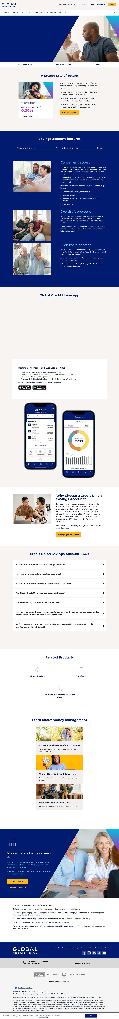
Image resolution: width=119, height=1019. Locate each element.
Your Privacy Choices (25, 988)
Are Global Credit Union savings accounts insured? (60, 593)
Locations (67, 4)
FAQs (98, 65)
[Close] (116, 1016)
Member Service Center (75, 997)
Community (73, 948)
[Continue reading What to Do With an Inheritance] (59, 797)
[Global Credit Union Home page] (25, 951)
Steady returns (25, 65)
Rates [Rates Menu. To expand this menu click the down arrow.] (59, 4)
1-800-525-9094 (34, 963)
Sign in (112, 4)
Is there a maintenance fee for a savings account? (60, 564)
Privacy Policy (54, 982)
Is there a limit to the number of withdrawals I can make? (60, 583)
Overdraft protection (67, 148)
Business (68, 12)
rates (63, 909)
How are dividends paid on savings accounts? (60, 574)
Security (66, 982)
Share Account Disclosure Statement (62, 926)
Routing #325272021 (83, 963)
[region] (59, 1015)
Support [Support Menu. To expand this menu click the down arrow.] (77, 4)
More (99, 148)
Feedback (102, 948)
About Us (56, 948)
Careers (84, 948)
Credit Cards (22, 12)
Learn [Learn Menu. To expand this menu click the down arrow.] (84, 4)
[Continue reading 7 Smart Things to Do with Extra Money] (59, 769)
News (64, 948)
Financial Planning (56, 12)
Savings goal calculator (68, 535)
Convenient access (26, 148)
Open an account (69, 112)
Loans (13, 12)
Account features (64, 65)
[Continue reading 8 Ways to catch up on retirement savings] (59, 741)
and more (72, 379)
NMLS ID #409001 (76, 1003)
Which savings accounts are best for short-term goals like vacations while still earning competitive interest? (60, 625)
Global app (34, 383)
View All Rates (27, 116)
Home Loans (33, 12)
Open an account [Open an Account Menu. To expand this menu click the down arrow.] (96, 4)
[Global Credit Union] (9, 5)
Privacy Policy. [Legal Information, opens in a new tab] (43, 1017)
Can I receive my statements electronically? (60, 602)
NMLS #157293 (69, 1005)
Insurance (44, 12)
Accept (91, 1015)
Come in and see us (17, 888)
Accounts (5, 12)
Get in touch (17, 881)
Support (93, 948)
